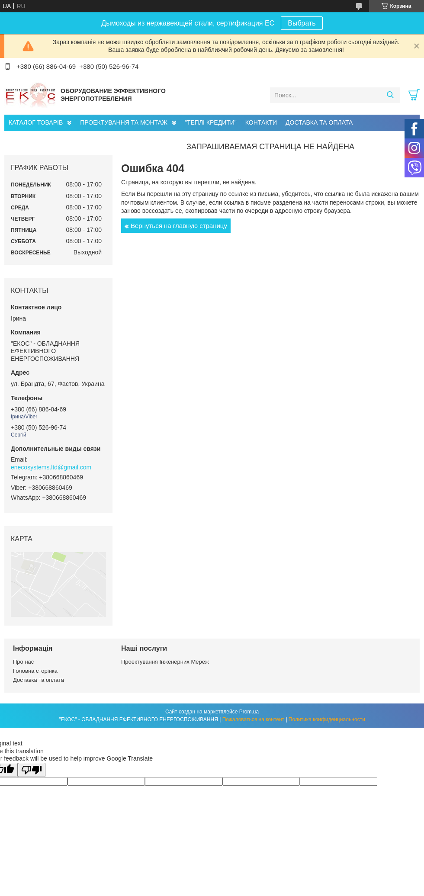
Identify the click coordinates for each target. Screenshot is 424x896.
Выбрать (301, 23)
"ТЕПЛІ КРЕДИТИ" (211, 122)
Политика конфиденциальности (327, 719)
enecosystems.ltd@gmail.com (51, 467)
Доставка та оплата (38, 680)
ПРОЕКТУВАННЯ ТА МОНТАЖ (123, 122)
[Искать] (390, 95)
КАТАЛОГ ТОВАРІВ (36, 122)
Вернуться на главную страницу (179, 225)
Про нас (23, 661)
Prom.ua (249, 712)
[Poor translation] (31, 770)
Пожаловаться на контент (253, 719)
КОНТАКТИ (261, 122)
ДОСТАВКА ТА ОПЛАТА (319, 122)
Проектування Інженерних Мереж (165, 661)
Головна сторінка (35, 671)
